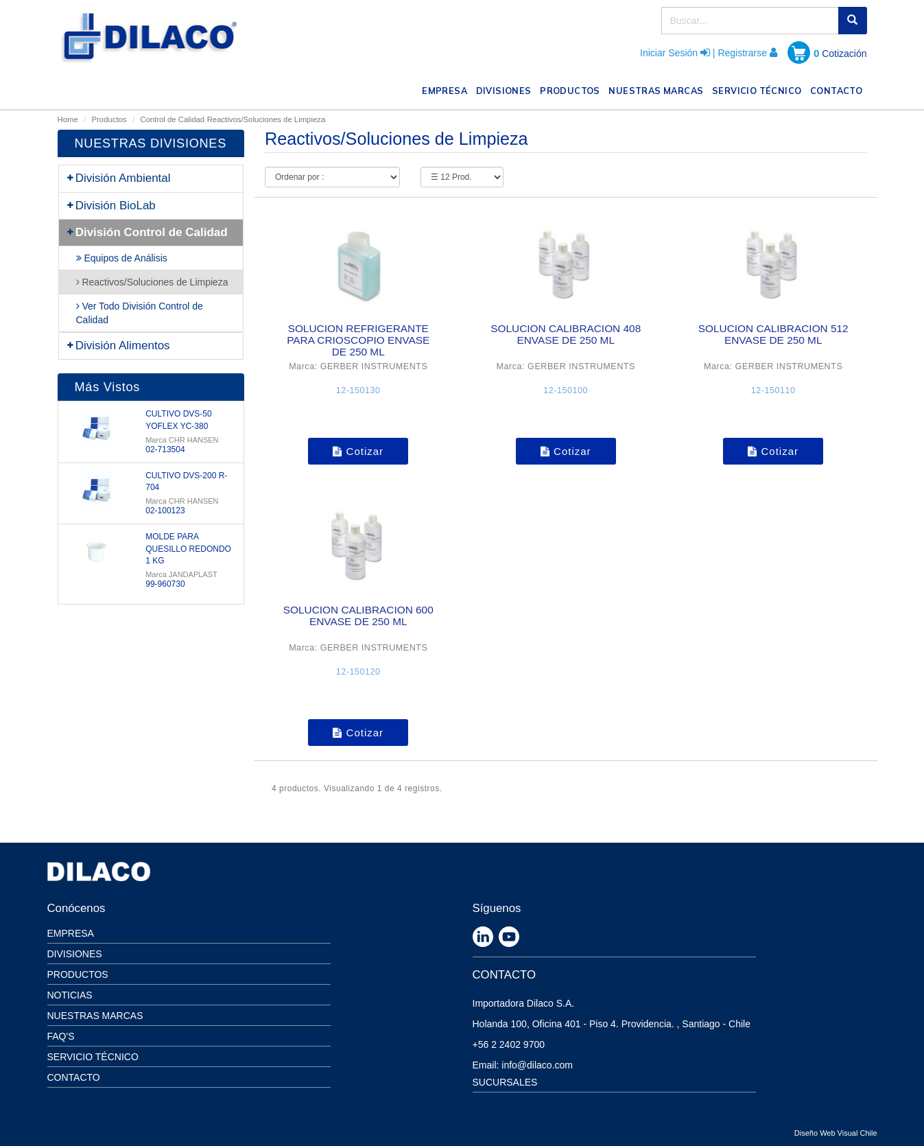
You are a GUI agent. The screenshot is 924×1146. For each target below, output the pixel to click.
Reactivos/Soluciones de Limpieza (266, 119)
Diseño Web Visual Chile (835, 1133)
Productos (109, 119)
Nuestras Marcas (95, 1015)
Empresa (70, 933)
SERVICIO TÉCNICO (759, 89)
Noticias (70, 995)
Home (68, 119)
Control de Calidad (172, 119)
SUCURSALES (505, 1082)
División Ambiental (118, 178)
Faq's (61, 1036)
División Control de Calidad (147, 232)
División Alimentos (118, 345)
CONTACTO (838, 89)
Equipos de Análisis (121, 258)
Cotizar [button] (358, 451)
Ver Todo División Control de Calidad (139, 313)
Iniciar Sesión (669, 52)
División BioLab (111, 205)
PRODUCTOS (572, 89)
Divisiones (74, 953)
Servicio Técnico (93, 1056)
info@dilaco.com (537, 1065)
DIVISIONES (506, 89)
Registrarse (742, 52)
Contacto (73, 1077)
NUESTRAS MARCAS (657, 89)
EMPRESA (446, 89)
